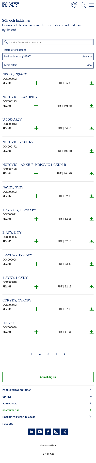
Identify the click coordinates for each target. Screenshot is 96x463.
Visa (89, 65)
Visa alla (87, 56)
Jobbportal (48, 403)
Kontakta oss (48, 410)
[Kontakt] (74, 4)
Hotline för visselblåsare (48, 417)
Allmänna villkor (48, 445)
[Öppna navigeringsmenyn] (91, 5)
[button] (36, 83)
